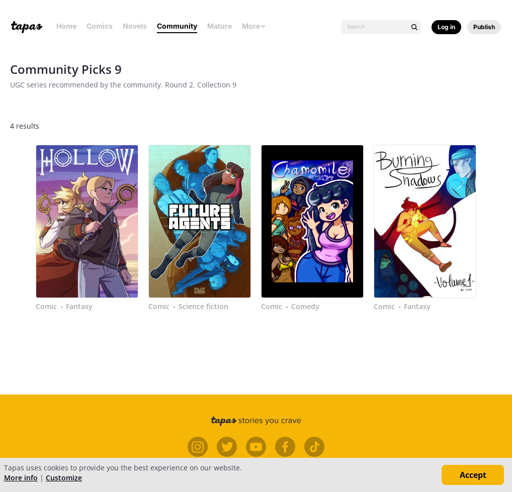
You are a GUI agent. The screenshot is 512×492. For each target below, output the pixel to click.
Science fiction (203, 306)
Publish (484, 27)
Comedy (305, 306)
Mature (219, 26)
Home (66, 26)
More (254, 26)
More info (21, 477)
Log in (446, 27)
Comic (46, 306)
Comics (100, 26)
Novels (135, 26)
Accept (473, 474)
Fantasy (79, 306)
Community (177, 26)
